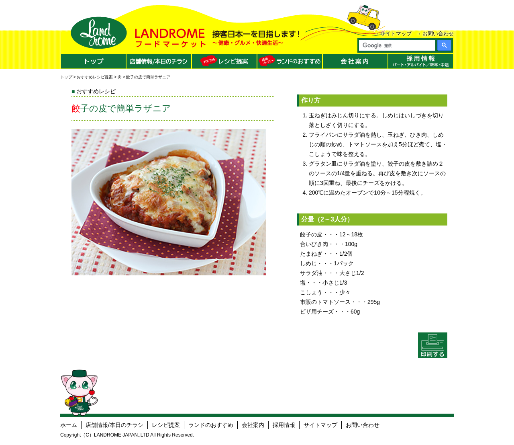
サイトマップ (396, 34)
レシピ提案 (166, 425)
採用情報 (284, 425)
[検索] (397, 45)
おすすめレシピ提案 (95, 77)
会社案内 (253, 425)
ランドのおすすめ (210, 425)
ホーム (68, 425)
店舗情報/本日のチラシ (114, 425)
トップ (66, 77)
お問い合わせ (438, 34)
